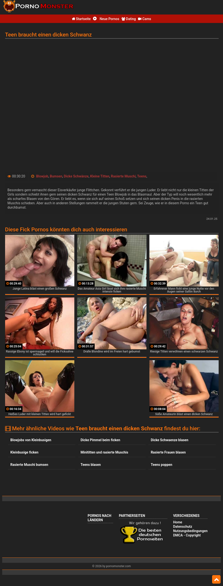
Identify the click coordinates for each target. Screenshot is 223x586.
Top (216, 579)
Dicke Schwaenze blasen (169, 440)
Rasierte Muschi (123, 176)
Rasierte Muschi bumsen (29, 465)
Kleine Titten (99, 176)
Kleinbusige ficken (24, 452)
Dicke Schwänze (76, 176)
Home (177, 522)
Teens (141, 176)
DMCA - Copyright (187, 535)
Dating (129, 19)
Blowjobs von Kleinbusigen (30, 440)
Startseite (81, 19)
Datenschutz (182, 526)
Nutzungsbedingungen (190, 531)
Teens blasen (91, 465)
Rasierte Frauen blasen (168, 452)
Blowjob (42, 176)
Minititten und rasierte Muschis (104, 452)
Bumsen (56, 176)
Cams (144, 19)
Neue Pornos (106, 19)
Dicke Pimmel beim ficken (100, 440)
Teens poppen (161, 465)
